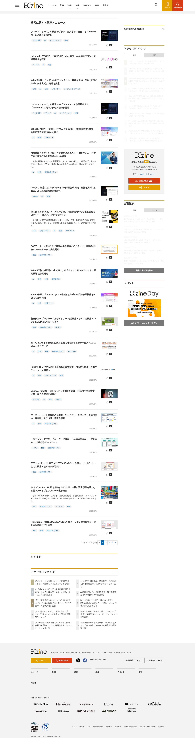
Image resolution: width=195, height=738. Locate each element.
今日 (134, 55)
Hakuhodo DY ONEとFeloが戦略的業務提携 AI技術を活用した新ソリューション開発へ (64, 368)
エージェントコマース (72, 89)
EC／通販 (36, 400)
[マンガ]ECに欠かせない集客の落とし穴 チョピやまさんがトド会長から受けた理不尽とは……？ (53, 614)
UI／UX (58, 327)
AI (45, 40)
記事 (62, 5)
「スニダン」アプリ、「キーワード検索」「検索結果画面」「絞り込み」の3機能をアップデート (64, 441)
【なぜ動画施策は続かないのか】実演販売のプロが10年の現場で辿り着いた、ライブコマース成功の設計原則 (53, 603)
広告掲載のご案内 (154, 660)
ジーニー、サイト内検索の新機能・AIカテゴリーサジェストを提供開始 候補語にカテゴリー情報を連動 (64, 416)
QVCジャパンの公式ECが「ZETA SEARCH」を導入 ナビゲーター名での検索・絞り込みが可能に (63, 465)
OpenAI (58, 400)
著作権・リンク (85, 727)
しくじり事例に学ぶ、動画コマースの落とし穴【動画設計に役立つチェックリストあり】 (98, 584)
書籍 (97, 5)
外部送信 (161, 727)
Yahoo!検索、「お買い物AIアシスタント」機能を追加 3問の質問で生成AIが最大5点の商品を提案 (64, 82)
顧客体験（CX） (51, 172)
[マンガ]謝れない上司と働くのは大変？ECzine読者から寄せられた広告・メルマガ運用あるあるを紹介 (98, 603)
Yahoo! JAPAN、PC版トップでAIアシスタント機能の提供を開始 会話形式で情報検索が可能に (63, 130)
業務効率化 (56, 279)
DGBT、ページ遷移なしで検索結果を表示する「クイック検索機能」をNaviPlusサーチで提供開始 (64, 248)
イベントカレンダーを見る (144, 323)
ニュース (52, 5)
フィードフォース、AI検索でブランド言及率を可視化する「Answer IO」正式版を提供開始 (63, 33)
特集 (77, 5)
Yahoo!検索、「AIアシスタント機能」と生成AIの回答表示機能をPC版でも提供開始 (63, 296)
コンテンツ (59, 506)
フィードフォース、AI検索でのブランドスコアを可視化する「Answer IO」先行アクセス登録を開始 (59, 106)
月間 (154, 55)
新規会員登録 (143, 181)
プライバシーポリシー (147, 727)
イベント (87, 5)
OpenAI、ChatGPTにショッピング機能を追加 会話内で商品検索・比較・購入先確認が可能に (64, 392)
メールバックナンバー (144, 174)
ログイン (144, 187)
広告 (39, 279)
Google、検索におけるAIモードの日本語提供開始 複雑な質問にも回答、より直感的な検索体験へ (63, 189)
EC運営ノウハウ (46, 506)
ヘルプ (74, 727)
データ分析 (37, 40)
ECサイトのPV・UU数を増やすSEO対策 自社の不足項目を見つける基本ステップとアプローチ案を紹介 (63, 489)
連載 (70, 5)
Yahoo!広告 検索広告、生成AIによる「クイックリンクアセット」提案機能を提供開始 (63, 272)
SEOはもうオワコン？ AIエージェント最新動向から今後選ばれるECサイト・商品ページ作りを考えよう (63, 213)
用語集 (105, 5)
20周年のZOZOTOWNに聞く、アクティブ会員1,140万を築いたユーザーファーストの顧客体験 (98, 614)
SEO (34, 231)
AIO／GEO (70, 231)
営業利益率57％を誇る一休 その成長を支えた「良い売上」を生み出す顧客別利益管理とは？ (98, 625)
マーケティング (55, 40)
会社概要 (118, 727)
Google (35, 196)
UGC (39, 351)
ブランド (36, 65)
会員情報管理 (98, 727)
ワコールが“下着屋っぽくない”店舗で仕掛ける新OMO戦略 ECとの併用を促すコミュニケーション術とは (53, 625)
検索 (66, 40)
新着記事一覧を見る (144, 270)
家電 (34, 89)
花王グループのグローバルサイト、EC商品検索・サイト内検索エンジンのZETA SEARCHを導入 (63, 320)
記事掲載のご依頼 (133, 660)
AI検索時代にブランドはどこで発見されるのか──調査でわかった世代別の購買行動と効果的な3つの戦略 (63, 154)
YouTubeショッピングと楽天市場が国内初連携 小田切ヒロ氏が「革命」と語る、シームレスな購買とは (53, 592)
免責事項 (109, 727)
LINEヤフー (56, 89)
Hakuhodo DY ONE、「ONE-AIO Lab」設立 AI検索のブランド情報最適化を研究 (63, 58)
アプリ (35, 448)
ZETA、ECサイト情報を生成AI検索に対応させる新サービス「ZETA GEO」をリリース (63, 344)
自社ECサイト (45, 231)
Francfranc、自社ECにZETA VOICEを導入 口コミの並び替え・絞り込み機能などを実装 (63, 523)
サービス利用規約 (130, 727)
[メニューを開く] (17, 5)
